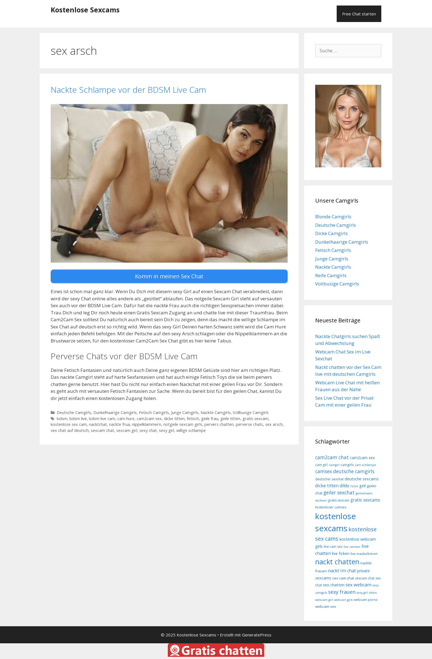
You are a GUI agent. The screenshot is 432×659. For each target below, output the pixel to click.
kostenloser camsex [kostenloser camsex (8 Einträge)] (330, 507)
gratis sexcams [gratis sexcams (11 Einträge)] (365, 500)
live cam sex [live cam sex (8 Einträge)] (333, 546)
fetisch (193, 417)
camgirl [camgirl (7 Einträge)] (334, 465)
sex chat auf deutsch (70, 428)
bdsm (62, 417)
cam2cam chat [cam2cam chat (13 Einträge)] (332, 457)
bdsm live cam (102, 417)
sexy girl (166, 428)
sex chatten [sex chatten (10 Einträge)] (333, 584)
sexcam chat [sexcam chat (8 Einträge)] (364, 578)
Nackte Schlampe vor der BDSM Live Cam (128, 89)
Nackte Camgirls (216, 410)
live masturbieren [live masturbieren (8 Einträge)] (364, 553)
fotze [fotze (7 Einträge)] (354, 486)
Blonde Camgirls (333, 216)
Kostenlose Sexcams (85, 9)
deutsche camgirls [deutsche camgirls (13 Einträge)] (353, 471)
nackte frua (119, 423)
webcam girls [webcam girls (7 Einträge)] (343, 600)
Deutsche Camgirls (74, 410)
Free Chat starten (359, 14)
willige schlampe (191, 428)
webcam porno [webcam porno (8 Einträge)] (366, 599)
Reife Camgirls (331, 275)
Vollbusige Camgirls (251, 410)
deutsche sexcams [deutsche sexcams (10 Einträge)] (362, 478)
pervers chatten (219, 423)
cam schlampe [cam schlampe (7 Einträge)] (365, 465)
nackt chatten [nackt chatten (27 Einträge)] (337, 561)
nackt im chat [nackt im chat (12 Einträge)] (342, 571)
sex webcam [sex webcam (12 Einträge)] (358, 585)
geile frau (209, 417)
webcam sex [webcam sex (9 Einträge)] (325, 606)
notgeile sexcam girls (182, 423)
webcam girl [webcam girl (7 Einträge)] (324, 600)
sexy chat (148, 428)
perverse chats (249, 423)
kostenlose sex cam (69, 423)
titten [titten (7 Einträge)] (373, 593)
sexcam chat (102, 428)
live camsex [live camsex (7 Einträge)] (352, 547)
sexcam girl (126, 428)
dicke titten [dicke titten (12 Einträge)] (327, 486)
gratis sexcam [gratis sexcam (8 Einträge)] (338, 500)
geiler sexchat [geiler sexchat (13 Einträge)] (339, 492)
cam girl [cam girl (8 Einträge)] (321, 464)
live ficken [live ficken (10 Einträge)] (340, 553)
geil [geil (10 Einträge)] (362, 485)
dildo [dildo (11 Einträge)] (344, 486)
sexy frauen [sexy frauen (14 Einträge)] (341, 592)
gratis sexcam (255, 417)
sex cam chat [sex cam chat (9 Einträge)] (343, 578)
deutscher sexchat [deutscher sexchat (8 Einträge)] (329, 479)
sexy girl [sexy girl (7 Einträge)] (362, 593)
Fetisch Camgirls (154, 410)
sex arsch (274, 423)
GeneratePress (256, 635)
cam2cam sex (149, 417)
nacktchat (98, 423)
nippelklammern (146, 423)
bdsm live (78, 417)
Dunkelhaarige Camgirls (115, 410)
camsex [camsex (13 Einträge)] (323, 471)
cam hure (125, 417)
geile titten (230, 417)
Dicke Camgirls (331, 233)
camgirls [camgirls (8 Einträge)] (347, 464)
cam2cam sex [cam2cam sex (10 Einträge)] (362, 457)
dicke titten (174, 417)
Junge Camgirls (184, 410)
